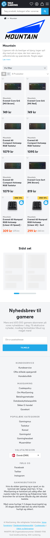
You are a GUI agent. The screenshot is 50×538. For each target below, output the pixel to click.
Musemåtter (25, 443)
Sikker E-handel (25, 405)
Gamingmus (25, 421)
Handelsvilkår (25, 376)
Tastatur (25, 426)
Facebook (19, 467)
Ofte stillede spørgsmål (25, 372)
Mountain (13, 18)
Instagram (19, 476)
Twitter (17, 472)
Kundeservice (25, 368)
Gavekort (25, 409)
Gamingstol (25, 434)
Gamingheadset (25, 438)
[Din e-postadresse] (25, 339)
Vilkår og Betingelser (25, 529)
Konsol (25, 430)
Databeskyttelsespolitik (25, 401)
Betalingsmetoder (25, 397)
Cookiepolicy (25, 388)
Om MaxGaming (25, 392)
